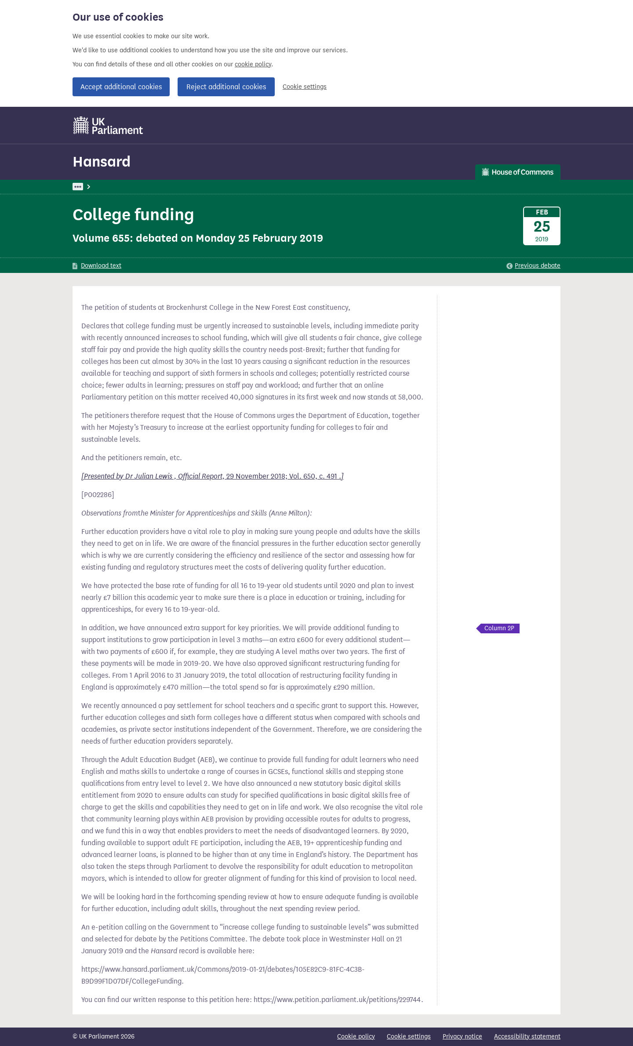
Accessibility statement (527, 1036)
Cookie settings (305, 87)
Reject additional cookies (226, 87)
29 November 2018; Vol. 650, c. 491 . (212, 476)
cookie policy (253, 64)
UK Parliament (93, 186)
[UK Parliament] (108, 125)
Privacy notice (462, 1036)
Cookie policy (356, 1036)
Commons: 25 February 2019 (198, 186)
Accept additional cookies (121, 87)
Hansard (102, 162)
